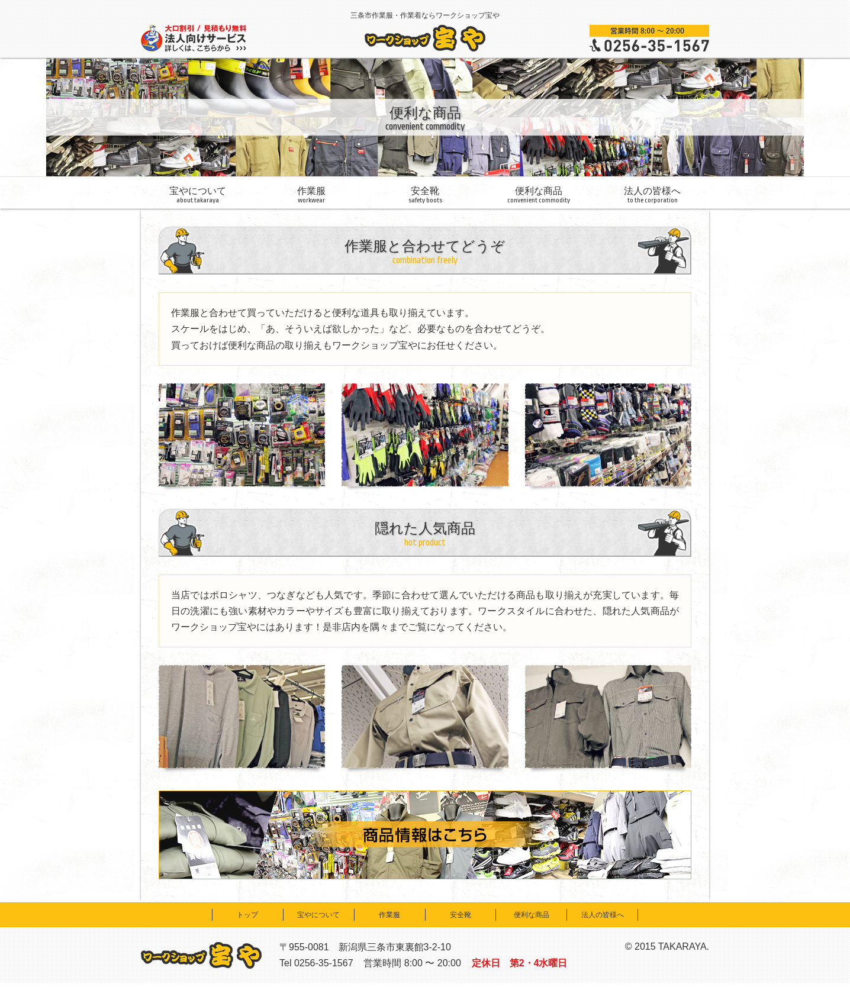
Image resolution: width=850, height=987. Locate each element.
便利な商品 (538, 195)
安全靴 (425, 195)
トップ (247, 915)
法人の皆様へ (652, 195)
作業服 (311, 195)
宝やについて (198, 195)
